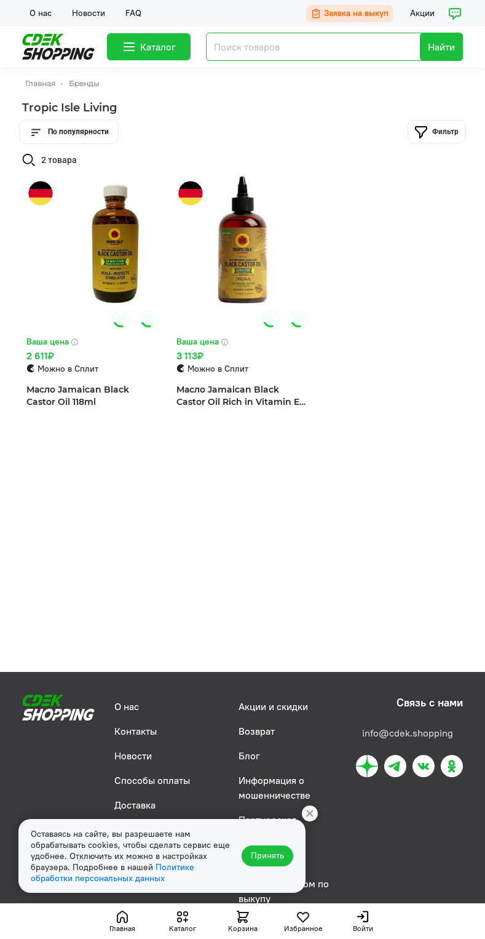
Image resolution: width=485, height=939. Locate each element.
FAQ (133, 12)
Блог (249, 755)
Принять (267, 855)
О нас (41, 12)
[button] (144, 320)
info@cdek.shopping (407, 733)
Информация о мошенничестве (274, 787)
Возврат (257, 731)
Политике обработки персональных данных (112, 872)
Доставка (135, 805)
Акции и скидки (273, 706)
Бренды (84, 83)
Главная (41, 83)
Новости (88, 12)
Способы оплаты (152, 780)
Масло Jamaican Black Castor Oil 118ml (77, 395)
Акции (422, 12)
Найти (441, 47)
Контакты (135, 731)
